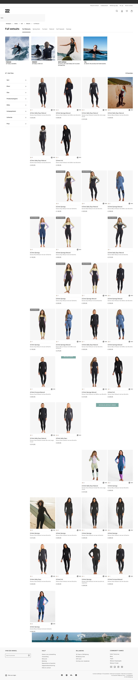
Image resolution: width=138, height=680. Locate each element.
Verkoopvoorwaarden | (115, 673)
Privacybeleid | (106, 673)
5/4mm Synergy (68, 300)
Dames (26, 11)
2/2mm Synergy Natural (94, 393)
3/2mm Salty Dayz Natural (94, 115)
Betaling (44, 661)
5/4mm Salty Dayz (42, 580)
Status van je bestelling (49, 654)
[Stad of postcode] (18, 655)
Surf (22, 23)
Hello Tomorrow (114, 654)
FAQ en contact (46, 668)
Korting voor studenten (83, 661)
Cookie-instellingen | (97, 673)
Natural (51, 29)
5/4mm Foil (68, 162)
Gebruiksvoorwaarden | (127, 673)
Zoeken (117, 11)
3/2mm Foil (68, 580)
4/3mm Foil (120, 393)
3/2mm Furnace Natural (120, 580)
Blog (111, 656)
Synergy (68, 29)
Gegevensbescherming (48, 665)
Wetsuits (28, 23)
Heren (16, 11)
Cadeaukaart (104, 5)
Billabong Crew (80, 656)
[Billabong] (7, 11)
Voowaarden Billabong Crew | (118, 675)
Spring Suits (36, 29)
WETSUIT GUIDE (68, 356)
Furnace (44, 29)
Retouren (44, 659)
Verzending (45, 656)
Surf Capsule (60, 29)
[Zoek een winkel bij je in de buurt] (29, 655)
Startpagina (8, 23)
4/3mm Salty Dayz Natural (42, 114)
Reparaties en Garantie (48, 663)
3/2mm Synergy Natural (120, 208)
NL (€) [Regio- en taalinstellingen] (121, 5)
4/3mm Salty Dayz (68, 439)
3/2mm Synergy (68, 208)
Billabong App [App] (114, 5)
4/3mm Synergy (42, 346)
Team (111, 659)
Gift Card (78, 659)
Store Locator (129, 5)
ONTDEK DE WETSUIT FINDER (107, 405)
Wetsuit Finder (114, 663)
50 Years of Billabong (82, 654)
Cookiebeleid (129, 675)
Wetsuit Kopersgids (115, 661)
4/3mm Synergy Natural (68, 114)
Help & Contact (94, 5)
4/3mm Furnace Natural (42, 393)
